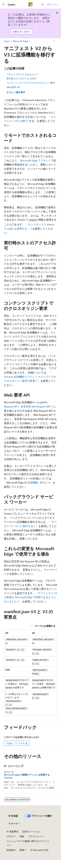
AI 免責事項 (12, 831)
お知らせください (21, 31)
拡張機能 (32, 482)
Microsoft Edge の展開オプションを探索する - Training (27, 776)
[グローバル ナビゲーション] (3, 4)
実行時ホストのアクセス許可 (21, 78)
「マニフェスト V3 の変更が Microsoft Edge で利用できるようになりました (30, 597)
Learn (6, 41)
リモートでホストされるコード (22, 74)
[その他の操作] (54, 41)
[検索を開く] (42, 4)
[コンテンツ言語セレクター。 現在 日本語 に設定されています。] (13, 816)
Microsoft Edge (20, 41)
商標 (22, 850)
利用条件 (11, 850)
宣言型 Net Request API (36, 406)
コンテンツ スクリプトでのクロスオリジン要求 (31, 82)
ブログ (10, 836)
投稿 (22, 836)
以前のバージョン (31, 831)
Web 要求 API (13, 87)
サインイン (52, 4)
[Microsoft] (30, 4)
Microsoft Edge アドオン (34, 160)
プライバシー (35, 836)
